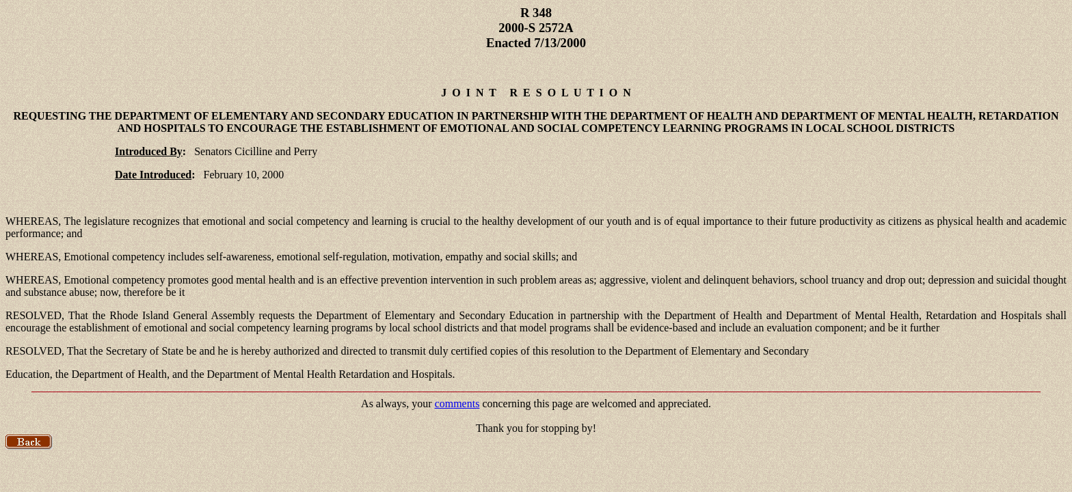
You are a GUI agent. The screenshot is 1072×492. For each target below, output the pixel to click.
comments (457, 403)
